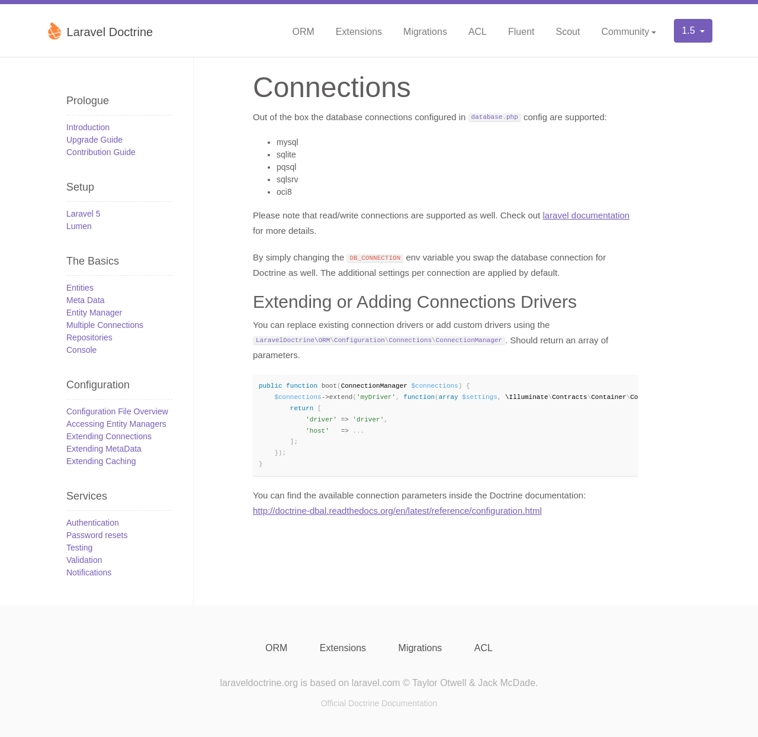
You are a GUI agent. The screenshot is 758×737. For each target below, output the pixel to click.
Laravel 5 (83, 213)
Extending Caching (101, 461)
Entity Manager (94, 312)
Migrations (425, 32)
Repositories (89, 337)
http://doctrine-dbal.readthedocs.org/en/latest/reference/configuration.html (397, 512)
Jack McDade (506, 683)
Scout (567, 32)
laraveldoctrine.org (259, 683)
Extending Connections (109, 436)
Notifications (88, 572)
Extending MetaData (104, 448)
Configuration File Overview (117, 411)
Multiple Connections (104, 325)
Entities (80, 287)
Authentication (92, 522)
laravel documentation (585, 215)
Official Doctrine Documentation (379, 703)
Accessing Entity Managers (116, 424)
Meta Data (85, 300)
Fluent (521, 32)
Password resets (96, 535)
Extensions (359, 32)
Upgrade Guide (94, 139)
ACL (477, 32)
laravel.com (376, 683)
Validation (84, 560)
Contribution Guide (101, 152)
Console (81, 350)
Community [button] (625, 32)
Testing (79, 547)
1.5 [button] (690, 30)
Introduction (88, 127)
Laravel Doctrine (99, 31)
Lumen (79, 226)
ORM (303, 32)
